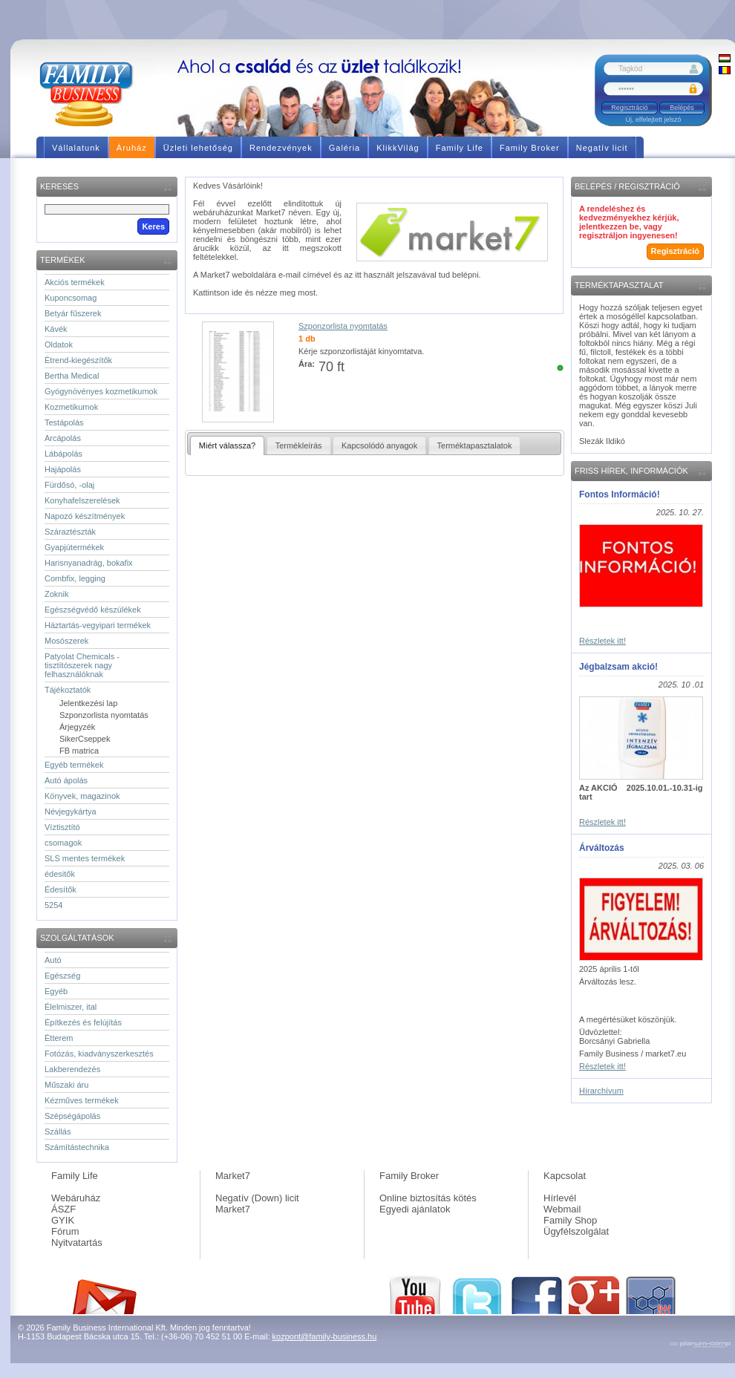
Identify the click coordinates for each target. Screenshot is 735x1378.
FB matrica (79, 750)
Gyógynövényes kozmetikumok (101, 391)
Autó (53, 960)
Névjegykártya (71, 811)
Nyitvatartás (76, 1242)
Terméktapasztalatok (474, 445)
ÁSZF (63, 1209)
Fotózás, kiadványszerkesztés (99, 1053)
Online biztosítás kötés (428, 1198)
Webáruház (75, 1198)
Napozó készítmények (85, 516)
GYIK (62, 1220)
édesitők (60, 873)
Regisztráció (629, 107)
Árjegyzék (77, 726)
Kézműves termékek (82, 1100)
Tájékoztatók (68, 689)
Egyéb (56, 991)
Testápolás (64, 422)
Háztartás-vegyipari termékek (98, 625)
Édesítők (60, 889)
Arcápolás (63, 438)
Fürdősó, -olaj (69, 484)
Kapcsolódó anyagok (379, 445)
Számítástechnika (77, 1147)
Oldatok (59, 344)
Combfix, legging (75, 578)
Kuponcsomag (71, 297)
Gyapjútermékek (74, 547)
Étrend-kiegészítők (78, 360)
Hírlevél (559, 1198)
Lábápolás (63, 453)
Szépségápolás (72, 1115)
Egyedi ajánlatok (414, 1209)
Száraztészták (70, 531)
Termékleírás (298, 445)
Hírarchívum (601, 1090)
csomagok (63, 842)
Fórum (65, 1231)
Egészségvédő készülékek (93, 609)
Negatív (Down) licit (257, 1198)
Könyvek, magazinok (82, 795)
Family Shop (570, 1220)
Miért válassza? (227, 445)
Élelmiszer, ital (71, 1006)
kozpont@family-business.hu (324, 1336)
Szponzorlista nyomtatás (103, 715)
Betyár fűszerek (73, 313)
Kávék (56, 328)
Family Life (74, 1175)
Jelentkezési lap (88, 703)
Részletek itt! (602, 640)
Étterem (59, 1038)
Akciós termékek (75, 282)
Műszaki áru (66, 1084)
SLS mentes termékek (85, 858)
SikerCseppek (84, 738)
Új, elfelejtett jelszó (653, 119)
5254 (53, 905)
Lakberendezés (72, 1069)
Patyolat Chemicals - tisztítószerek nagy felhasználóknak (82, 665)
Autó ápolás (66, 780)
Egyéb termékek (74, 764)
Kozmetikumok (71, 406)
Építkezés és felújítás (83, 1022)
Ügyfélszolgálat (576, 1231)
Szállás (58, 1131)
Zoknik (56, 594)
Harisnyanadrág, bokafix (89, 562)
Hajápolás (63, 469)
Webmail (562, 1209)
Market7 (232, 1175)
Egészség (62, 975)
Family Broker (409, 1175)
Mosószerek (66, 640)
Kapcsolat (564, 1175)
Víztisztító (62, 827)
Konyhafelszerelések (82, 500)
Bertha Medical (72, 375)
